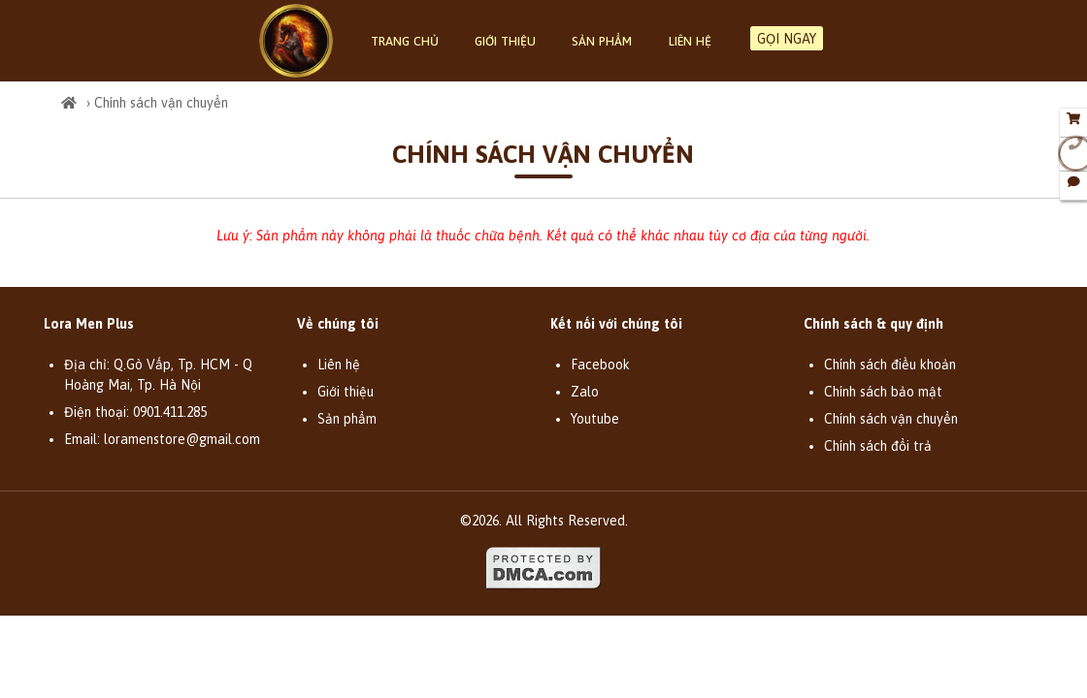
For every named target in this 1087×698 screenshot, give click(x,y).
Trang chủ (405, 41)
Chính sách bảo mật (883, 391)
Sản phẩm (602, 41)
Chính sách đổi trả (878, 446)
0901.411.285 (170, 412)
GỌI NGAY (786, 39)
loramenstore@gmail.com (182, 439)
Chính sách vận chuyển (891, 419)
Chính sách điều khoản (890, 364)
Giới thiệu (505, 41)
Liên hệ (690, 41)
